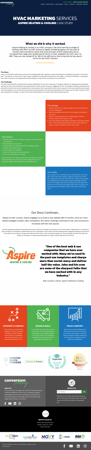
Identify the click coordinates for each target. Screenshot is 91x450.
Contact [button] (72, 4)
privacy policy (6, 446)
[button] (42, 4)
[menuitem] (42, 4)
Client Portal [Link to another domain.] (67, 2)
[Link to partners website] (12, 437)
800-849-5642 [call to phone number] (45, 427)
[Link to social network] (5, 403)
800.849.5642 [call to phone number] (80, 2)
